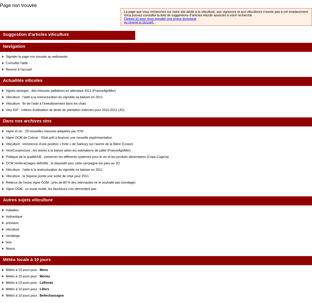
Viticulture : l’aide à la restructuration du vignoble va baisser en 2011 (54, 97)
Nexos (10, 248)
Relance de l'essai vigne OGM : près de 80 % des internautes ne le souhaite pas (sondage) (70, 182)
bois (9, 242)
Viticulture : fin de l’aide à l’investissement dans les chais (46, 103)
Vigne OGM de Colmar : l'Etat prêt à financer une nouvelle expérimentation (59, 137)
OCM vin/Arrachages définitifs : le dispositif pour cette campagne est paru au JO (63, 163)
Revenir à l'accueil (19, 69)
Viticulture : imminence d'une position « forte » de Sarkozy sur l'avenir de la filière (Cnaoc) (69, 144)
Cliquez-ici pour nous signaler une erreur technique (160, 18)
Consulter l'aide (17, 63)
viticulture (12, 229)
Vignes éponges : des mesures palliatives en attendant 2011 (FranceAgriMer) (61, 90)
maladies (12, 210)
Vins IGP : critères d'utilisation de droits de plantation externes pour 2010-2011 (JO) (65, 110)
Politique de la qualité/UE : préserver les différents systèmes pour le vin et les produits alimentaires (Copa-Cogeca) (87, 156)
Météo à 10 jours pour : (27, 270)
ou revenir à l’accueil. (139, 22)
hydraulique (14, 216)
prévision (12, 223)
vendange (13, 235)
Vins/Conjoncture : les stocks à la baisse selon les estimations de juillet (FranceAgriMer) (68, 150)
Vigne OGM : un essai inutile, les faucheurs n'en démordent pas (51, 189)
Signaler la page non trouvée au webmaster (37, 56)
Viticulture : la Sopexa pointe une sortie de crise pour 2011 (47, 176)
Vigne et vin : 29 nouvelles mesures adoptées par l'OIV (45, 131)
